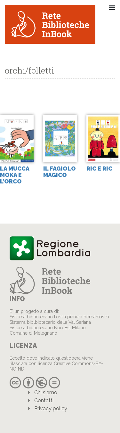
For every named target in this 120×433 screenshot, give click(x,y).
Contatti (43, 400)
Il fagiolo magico (59, 171)
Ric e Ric (99, 168)
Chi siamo (45, 392)
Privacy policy (50, 408)
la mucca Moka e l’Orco (14, 175)
